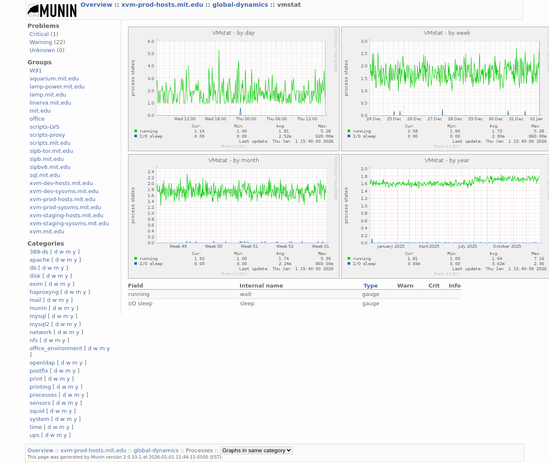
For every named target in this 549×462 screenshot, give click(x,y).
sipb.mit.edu (47, 159)
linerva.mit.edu (50, 103)
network (41, 332)
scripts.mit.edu (50, 143)
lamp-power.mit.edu (57, 86)
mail (36, 300)
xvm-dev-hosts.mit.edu (61, 183)
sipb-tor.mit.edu (51, 151)
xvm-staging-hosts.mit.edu (66, 215)
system (40, 419)
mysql (38, 316)
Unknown (42, 50)
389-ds (39, 252)
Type (371, 285)
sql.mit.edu (45, 175)
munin (38, 308)
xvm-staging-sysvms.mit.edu (69, 223)
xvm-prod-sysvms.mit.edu (65, 207)
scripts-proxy (47, 135)
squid (37, 411)
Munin (98, 456)
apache (40, 260)
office (37, 119)
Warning (41, 42)
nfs (34, 340)
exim (36, 284)
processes (43, 395)
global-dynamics (241, 4)
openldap (42, 363)
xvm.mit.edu (47, 231)
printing (40, 387)
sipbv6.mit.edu (50, 167)
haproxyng (44, 292)
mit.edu (40, 111)
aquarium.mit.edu (54, 78)
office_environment (56, 348)
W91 (36, 70)
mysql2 (40, 324)
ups (34, 435)
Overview (97, 4)
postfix (39, 371)
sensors (40, 403)
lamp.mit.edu (48, 94)
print (36, 379)
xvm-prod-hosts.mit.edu (163, 4)
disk (35, 276)
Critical (39, 34)
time (36, 427)
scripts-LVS (44, 127)
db (33, 268)
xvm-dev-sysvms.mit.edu (64, 191)
